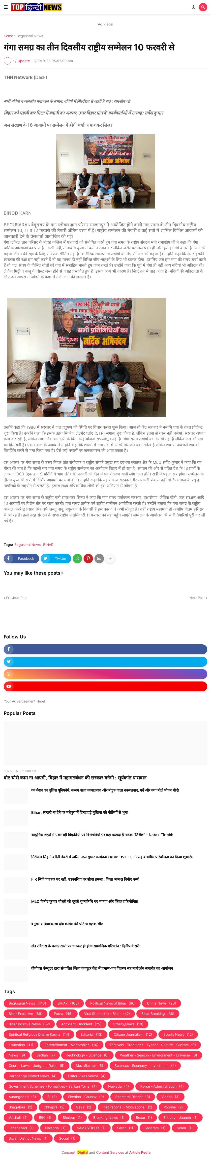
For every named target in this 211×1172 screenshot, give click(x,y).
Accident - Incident (81, 1024)
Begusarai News (30, 36)
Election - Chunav (86, 1097)
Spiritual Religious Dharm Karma (39, 1034)
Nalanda (55, 1128)
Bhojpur (72, 1117)
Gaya (83, 1107)
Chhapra (54, 1107)
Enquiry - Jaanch (180, 1117)
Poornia (173, 1107)
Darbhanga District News (33, 1076)
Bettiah (45, 1055)
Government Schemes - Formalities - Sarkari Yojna (53, 1086)
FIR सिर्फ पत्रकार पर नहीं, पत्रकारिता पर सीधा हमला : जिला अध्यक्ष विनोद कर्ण (85, 879)
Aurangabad (22, 1097)
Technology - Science (87, 1055)
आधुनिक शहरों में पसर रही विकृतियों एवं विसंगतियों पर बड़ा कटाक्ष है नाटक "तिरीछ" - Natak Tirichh (102, 834)
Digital (82, 1152)
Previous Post (17, 598)
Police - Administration (162, 1086)
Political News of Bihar (113, 1003)
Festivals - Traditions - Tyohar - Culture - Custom (153, 1045)
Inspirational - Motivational (127, 1107)
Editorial (91, 1034)
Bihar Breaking (157, 1013)
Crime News (161, 1003)
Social (67, 1138)
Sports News (178, 1034)
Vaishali (18, 1117)
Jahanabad (21, 1128)
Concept (68, 1152)
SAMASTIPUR (91, 1128)
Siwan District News (28, 1138)
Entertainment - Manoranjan (71, 1045)
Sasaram (155, 1128)
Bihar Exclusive (25, 1013)
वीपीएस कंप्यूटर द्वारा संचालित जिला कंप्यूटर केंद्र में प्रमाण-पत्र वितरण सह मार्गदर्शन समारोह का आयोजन (102, 968)
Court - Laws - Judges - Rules (36, 1065)
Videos (170, 1097)
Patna (63, 1013)
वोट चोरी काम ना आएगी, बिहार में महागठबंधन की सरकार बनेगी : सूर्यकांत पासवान (75, 778)
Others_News (128, 1024)
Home (8, 36)
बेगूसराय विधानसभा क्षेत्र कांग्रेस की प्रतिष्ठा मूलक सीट (67, 923)
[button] (5, 7)
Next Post (197, 598)
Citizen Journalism (133, 1034)
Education (21, 1045)
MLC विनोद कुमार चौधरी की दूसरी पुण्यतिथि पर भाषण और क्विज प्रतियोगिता (84, 901)
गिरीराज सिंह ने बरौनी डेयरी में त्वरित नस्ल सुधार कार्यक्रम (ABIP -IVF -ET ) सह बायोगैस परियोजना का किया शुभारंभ (112, 857)
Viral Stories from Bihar (107, 1013)
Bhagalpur (20, 1107)
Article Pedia (140, 1152)
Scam (185, 1128)
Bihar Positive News (29, 1024)
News (17, 1055)
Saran (125, 1128)
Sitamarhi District (132, 1097)
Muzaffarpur (89, 1065)
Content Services (110, 1152)
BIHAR (48, 544)
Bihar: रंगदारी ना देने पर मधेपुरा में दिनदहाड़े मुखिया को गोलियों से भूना (79, 812)
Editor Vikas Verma (86, 1076)
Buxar (144, 1117)
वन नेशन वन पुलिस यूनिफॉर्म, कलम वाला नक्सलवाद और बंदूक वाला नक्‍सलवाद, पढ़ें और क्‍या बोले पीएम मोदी (105, 790)
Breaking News (108, 1117)
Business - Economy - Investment (145, 1065)
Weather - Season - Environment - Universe (158, 1055)
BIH (45, 1117)
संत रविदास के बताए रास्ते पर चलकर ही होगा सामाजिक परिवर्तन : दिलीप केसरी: (85, 946)
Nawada (118, 1086)
